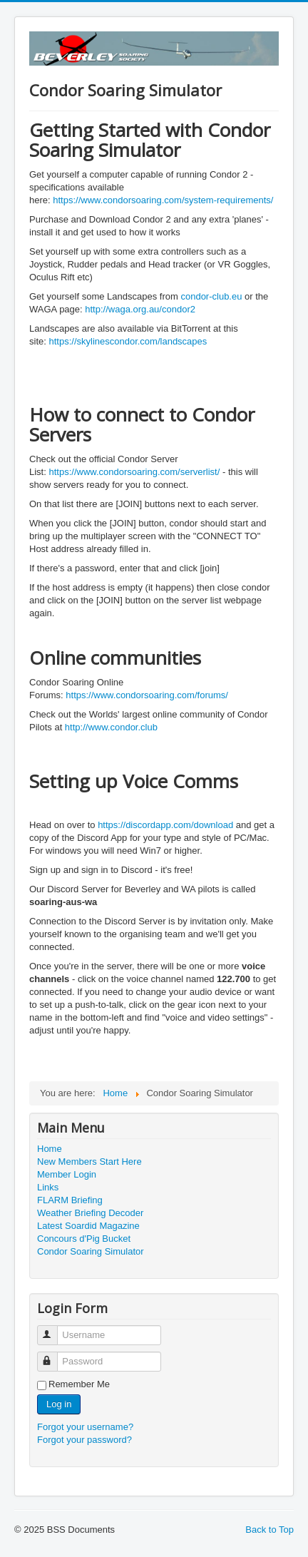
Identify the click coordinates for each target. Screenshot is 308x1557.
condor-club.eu (211, 296)
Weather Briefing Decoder (90, 1213)
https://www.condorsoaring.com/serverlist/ (134, 471)
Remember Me (79, 1384)
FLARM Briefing (70, 1200)
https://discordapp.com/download (165, 825)
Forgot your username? (85, 1426)
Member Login (66, 1174)
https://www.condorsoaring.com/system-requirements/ (163, 200)
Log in (58, 1404)
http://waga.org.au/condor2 (140, 309)
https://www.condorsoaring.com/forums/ (147, 695)
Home (49, 1148)
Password (53, 1355)
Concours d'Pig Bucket (83, 1238)
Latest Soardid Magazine (88, 1225)
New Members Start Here (89, 1161)
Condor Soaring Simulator (90, 1251)
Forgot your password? (84, 1439)
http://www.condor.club (111, 727)
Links (47, 1187)
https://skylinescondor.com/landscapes (127, 341)
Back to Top (269, 1529)
